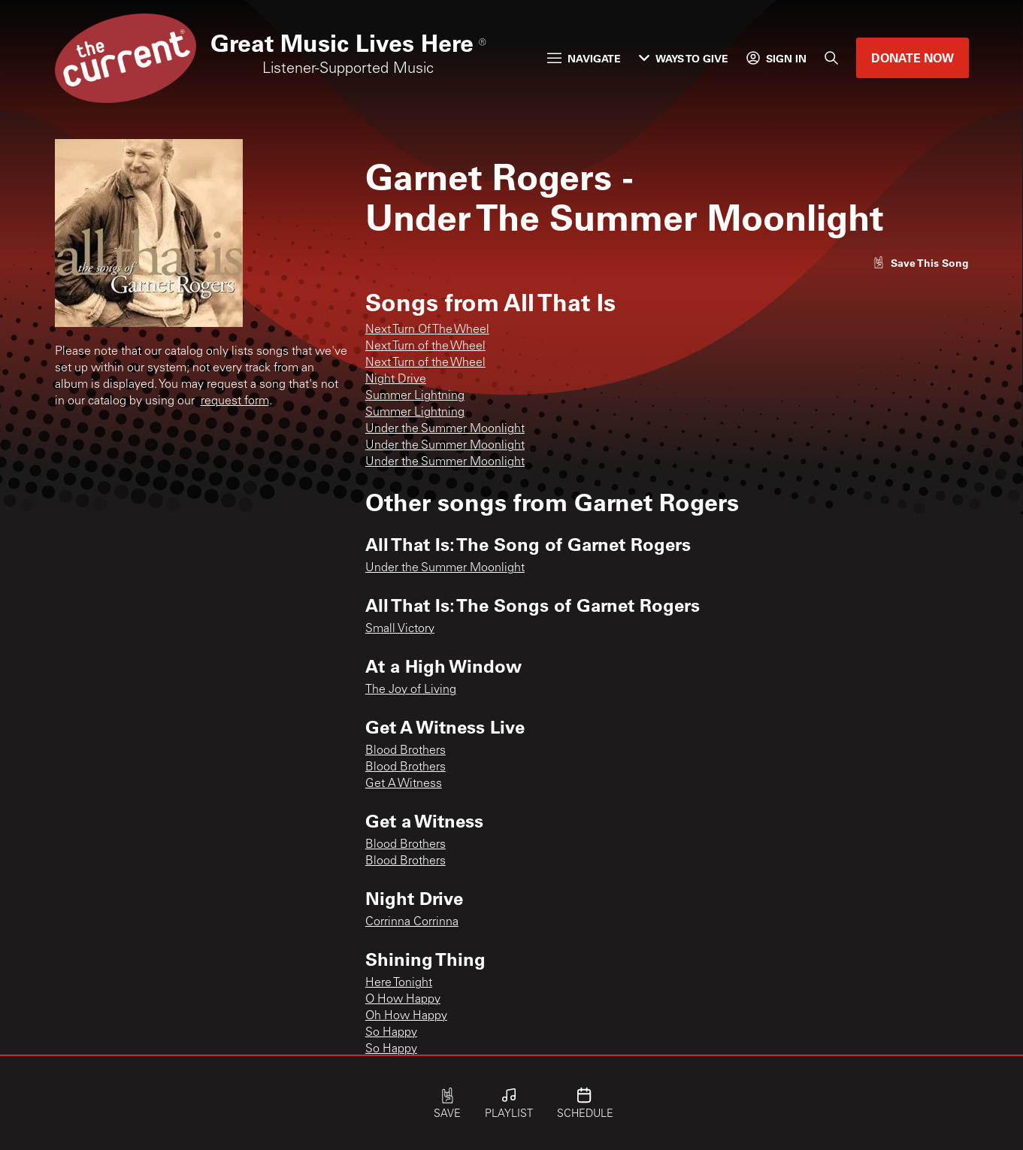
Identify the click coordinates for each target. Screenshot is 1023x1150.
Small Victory (399, 629)
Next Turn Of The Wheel (427, 330)
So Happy (391, 1033)
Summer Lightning (415, 396)
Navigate (584, 58)
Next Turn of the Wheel (425, 346)
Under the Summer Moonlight (445, 429)
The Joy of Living (410, 690)
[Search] (831, 58)
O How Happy (402, 1000)
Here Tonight (398, 983)
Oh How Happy (406, 1016)
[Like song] (921, 262)
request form (235, 401)
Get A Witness (403, 784)
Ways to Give (683, 58)
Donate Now (912, 57)
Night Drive (395, 380)
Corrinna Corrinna (412, 922)
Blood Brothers (405, 751)
